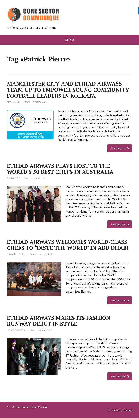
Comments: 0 (40, 101)
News (27, 101)
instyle (31, 330)
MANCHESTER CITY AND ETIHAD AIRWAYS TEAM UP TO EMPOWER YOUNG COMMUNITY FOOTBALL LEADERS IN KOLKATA (68, 89)
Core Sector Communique (22, 407)
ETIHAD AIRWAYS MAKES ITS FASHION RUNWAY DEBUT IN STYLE (58, 320)
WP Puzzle (126, 410)
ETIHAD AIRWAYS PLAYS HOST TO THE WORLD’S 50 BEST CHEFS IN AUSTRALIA (60, 168)
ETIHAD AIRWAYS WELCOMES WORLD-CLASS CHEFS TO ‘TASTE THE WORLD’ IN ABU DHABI (68, 244)
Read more (118, 148)
